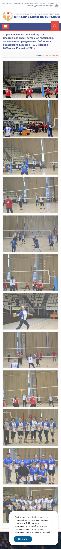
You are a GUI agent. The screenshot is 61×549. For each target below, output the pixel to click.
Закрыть (23, 539)
